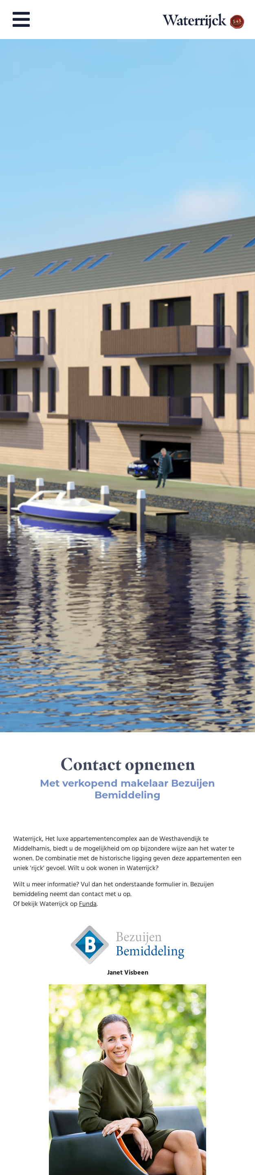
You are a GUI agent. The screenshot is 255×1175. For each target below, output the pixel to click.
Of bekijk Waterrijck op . (55, 904)
